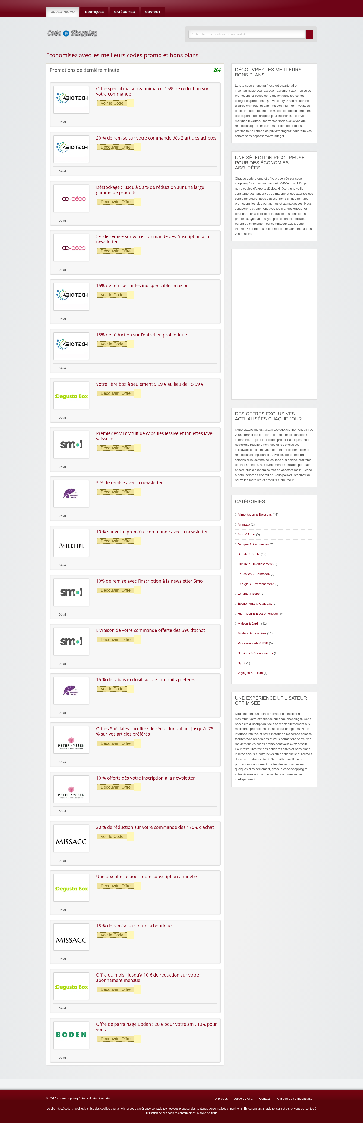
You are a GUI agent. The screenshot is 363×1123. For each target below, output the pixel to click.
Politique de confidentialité (294, 1098)
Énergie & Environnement (256, 584)
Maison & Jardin (249, 623)
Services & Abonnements (255, 653)
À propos (221, 1098)
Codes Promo (63, 12)
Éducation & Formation (254, 574)
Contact (152, 12)
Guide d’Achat (243, 1098)
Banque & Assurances (253, 544)
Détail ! (61, 122)
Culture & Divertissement (255, 564)
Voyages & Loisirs (250, 673)
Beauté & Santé (249, 554)
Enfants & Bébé (249, 593)
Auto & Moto (246, 534)
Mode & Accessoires (252, 633)
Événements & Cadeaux (255, 603)
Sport (241, 663)
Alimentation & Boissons (255, 514)
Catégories (124, 12)
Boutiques (94, 12)
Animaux (244, 524)
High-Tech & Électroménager (258, 613)
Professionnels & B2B (253, 643)
